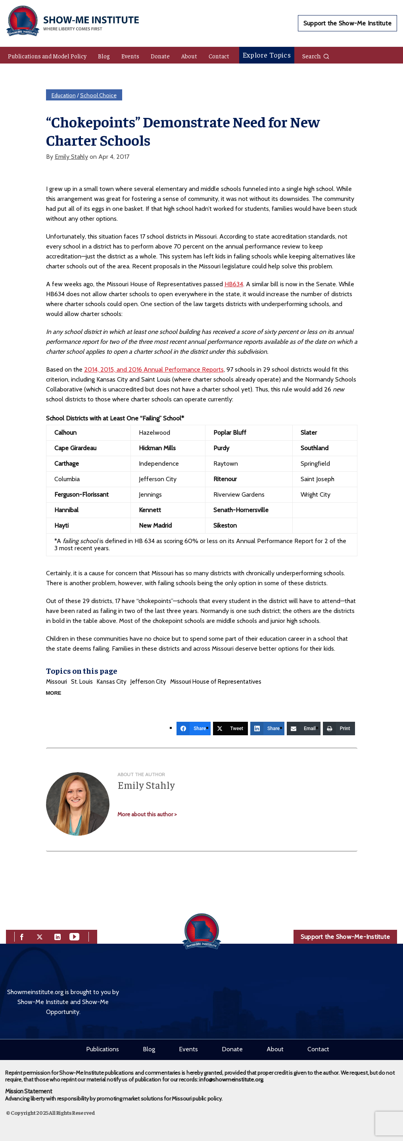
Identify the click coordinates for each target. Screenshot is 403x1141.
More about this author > (147, 814)
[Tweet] (230, 728)
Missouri (56, 681)
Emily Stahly (71, 156)
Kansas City (112, 681)
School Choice (98, 95)
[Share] (194, 728)
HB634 (234, 284)
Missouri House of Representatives (215, 681)
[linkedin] (57, 936)
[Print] (339, 728)
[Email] (303, 728)
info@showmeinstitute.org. (231, 1079)
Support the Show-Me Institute (347, 23)
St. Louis (82, 681)
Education (64, 95)
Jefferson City (148, 681)
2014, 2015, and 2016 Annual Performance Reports (154, 369)
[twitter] (39, 936)
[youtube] (74, 936)
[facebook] (22, 936)
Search (316, 56)
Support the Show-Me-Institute (345, 937)
